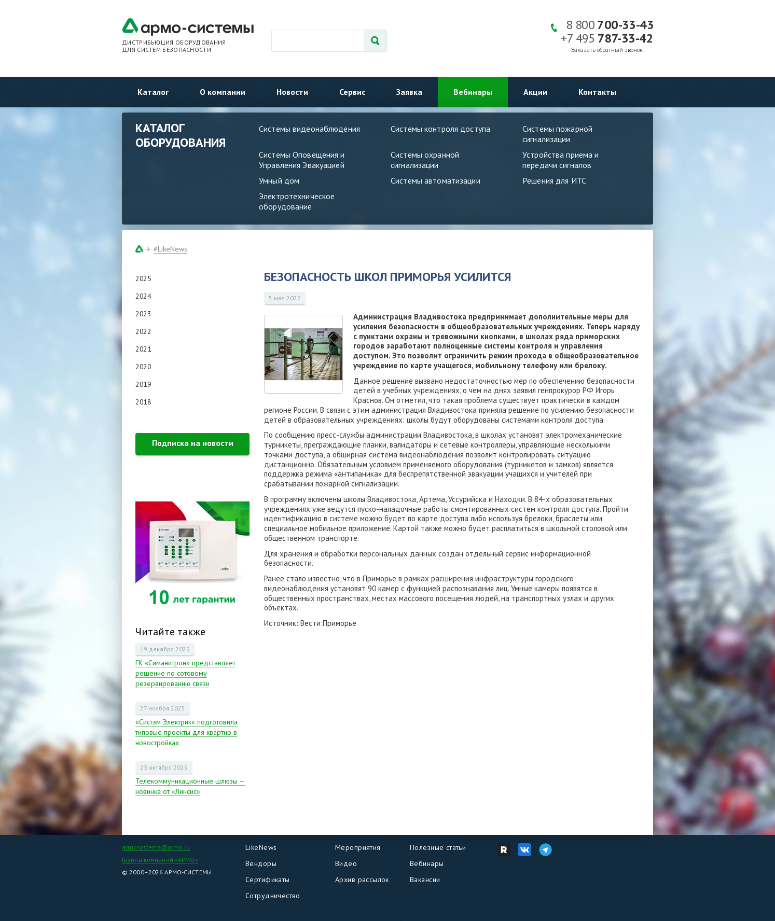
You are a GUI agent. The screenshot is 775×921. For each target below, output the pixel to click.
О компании (222, 92)
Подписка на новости (192, 443)
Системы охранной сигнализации (425, 159)
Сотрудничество (272, 895)
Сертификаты (267, 879)
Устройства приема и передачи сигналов (560, 159)
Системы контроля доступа (440, 128)
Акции (535, 92)
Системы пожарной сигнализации (557, 133)
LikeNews (260, 847)
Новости (292, 92)
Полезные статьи (438, 847)
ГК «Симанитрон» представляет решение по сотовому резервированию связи (185, 673)
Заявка (409, 92)
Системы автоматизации (435, 180)
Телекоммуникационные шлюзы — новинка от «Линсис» (190, 786)
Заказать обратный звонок (607, 50)
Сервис (352, 92)
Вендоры (260, 863)
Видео (346, 863)
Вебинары (472, 92)
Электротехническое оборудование (297, 201)
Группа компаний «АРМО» (160, 859)
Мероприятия (358, 847)
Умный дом (279, 180)
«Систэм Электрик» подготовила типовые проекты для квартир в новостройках (186, 732)
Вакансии (425, 879)
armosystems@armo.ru (156, 847)
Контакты (597, 92)
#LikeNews (170, 249)
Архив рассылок (362, 879)
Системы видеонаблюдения (309, 128)
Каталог (153, 92)
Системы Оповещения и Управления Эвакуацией (302, 159)
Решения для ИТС (554, 180)
